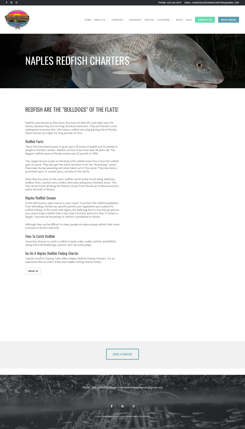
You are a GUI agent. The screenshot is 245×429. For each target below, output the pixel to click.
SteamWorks (145, 416)
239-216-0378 (100, 387)
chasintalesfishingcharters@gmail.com (140, 387)
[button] (122, 354)
